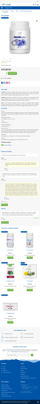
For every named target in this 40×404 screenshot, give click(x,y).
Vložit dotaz (4, 204)
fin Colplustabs (30, 280)
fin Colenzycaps (29, 249)
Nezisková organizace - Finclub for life (28, 377)
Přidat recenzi (5, 222)
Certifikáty (23, 374)
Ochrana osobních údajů (6, 396)
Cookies (6, 401)
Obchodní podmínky (5, 386)
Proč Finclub (23, 372)
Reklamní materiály (7, 372)
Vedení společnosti (24, 376)
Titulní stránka (5, 10)
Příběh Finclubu (24, 368)
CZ (38, 1)
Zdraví (17, 10)
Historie (22, 370)
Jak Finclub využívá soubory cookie (8, 392)
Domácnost (5, 370)
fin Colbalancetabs (10, 313)
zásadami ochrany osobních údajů (13, 350)
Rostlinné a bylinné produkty (26, 10)
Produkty (12, 10)
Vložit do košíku (12, 73)
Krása (4, 368)
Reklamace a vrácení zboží (6, 388)
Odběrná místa (4, 390)
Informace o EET (4, 394)
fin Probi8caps (10, 249)
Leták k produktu (7, 145)
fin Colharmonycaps (10, 280)
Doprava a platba (4, 384)
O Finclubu (23, 366)
